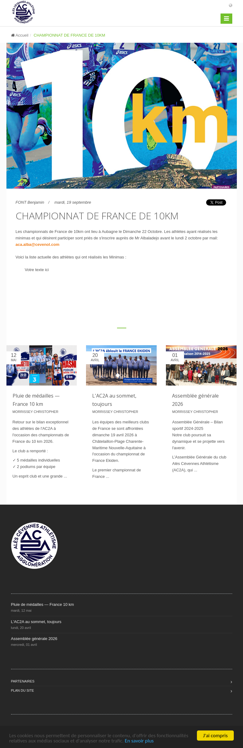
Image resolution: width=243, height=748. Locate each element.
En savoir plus (139, 741)
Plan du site (22, 690)
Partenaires (23, 681)
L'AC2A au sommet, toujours (36, 621)
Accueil (21, 35)
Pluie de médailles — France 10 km (42, 604)
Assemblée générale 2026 (34, 638)
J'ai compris (215, 735)
